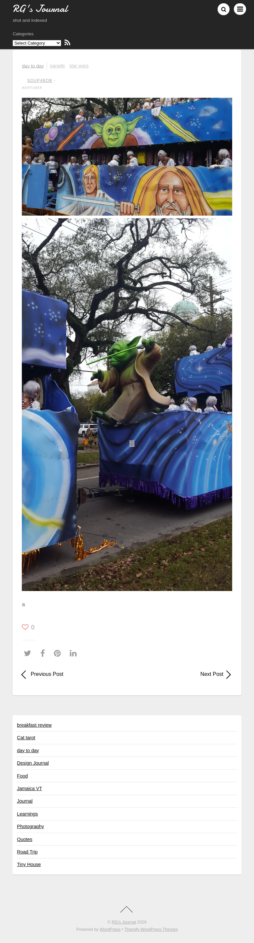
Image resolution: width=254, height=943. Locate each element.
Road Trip (27, 852)
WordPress (110, 929)
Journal (24, 801)
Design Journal (33, 763)
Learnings (27, 814)
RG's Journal (124, 922)
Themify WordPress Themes (151, 929)
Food (22, 776)
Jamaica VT (29, 788)
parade (57, 65)
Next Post (178, 674)
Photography (30, 826)
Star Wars (78, 65)
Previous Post (47, 674)
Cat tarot (26, 737)
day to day (33, 65)
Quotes (24, 839)
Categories (23, 33)
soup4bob (39, 80)
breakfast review (34, 725)
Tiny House (29, 864)
